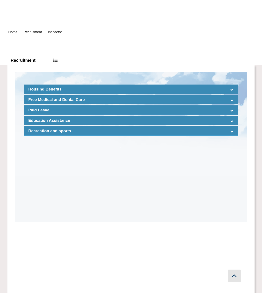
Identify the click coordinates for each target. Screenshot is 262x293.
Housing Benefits (45, 89)
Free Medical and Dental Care (56, 99)
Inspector (55, 32)
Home (12, 32)
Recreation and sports (49, 131)
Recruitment (32, 32)
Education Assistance (49, 120)
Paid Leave (38, 110)
